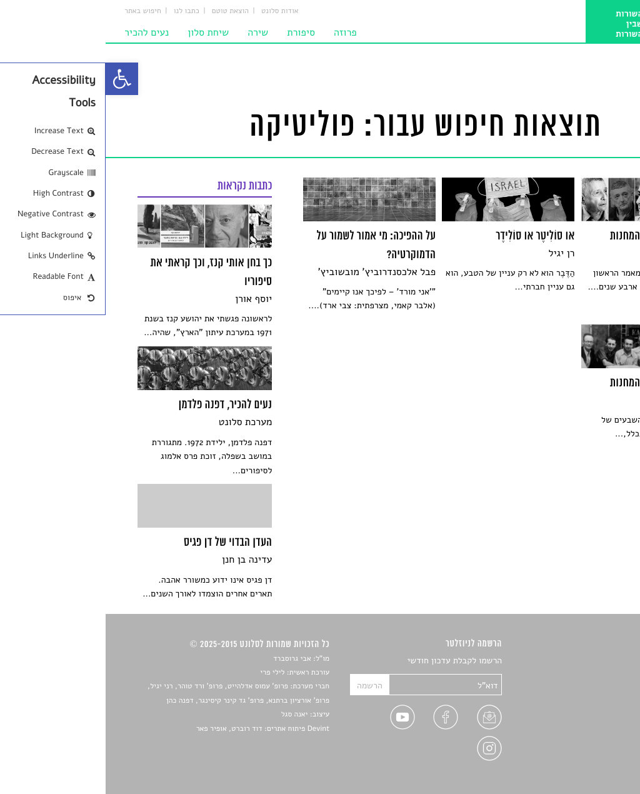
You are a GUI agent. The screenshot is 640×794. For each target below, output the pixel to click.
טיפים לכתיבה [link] (583, 734)
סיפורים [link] (594, 661)
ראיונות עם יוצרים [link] (576, 720)
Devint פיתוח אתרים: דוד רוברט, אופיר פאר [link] (157, 729)
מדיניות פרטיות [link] (581, 749)
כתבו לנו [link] (81, 11)
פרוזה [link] (239, 32)
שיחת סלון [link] (102, 32)
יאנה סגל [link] (189, 715)
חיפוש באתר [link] (37, 11)
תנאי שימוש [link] (587, 764)
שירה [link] (152, 32)
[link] (16, 79)
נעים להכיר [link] (41, 32)
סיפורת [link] (195, 32)
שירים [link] (597, 675)
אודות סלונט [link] (174, 11)
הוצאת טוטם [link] (124, 11)
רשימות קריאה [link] (583, 705)
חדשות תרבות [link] (584, 690)
